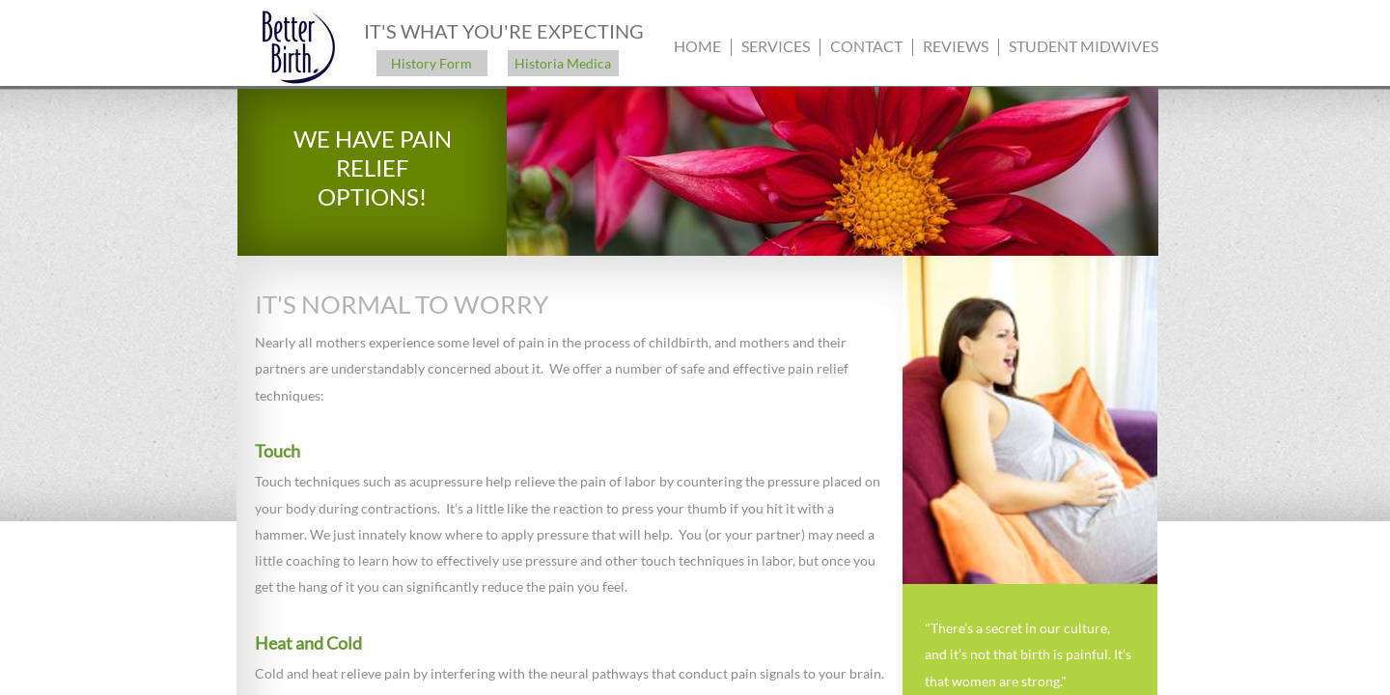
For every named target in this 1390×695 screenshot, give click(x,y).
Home (697, 46)
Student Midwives (1083, 46)
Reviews (955, 46)
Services (775, 46)
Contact (866, 46)
